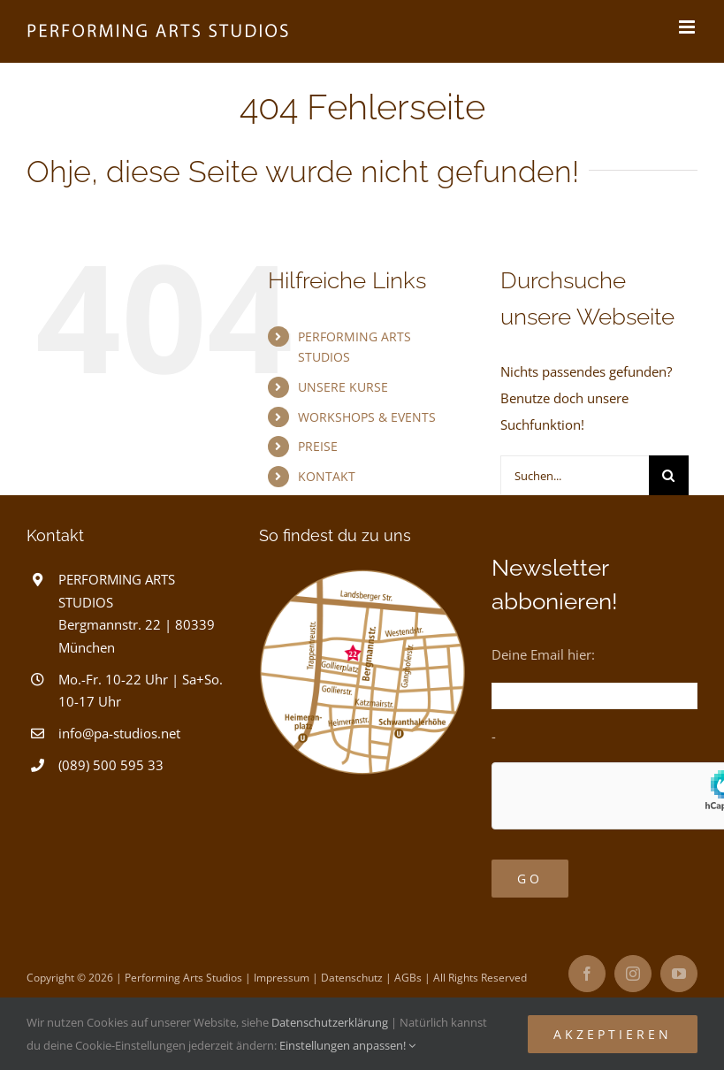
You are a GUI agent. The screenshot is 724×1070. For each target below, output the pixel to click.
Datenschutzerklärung (329, 1022)
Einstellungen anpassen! (347, 1045)
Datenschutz (352, 977)
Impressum (281, 977)
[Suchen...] (574, 475)
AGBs (408, 977)
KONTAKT (326, 476)
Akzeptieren (612, 1034)
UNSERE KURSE (343, 386)
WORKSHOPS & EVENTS (367, 417)
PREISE (318, 446)
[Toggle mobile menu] (688, 27)
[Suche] (669, 475)
